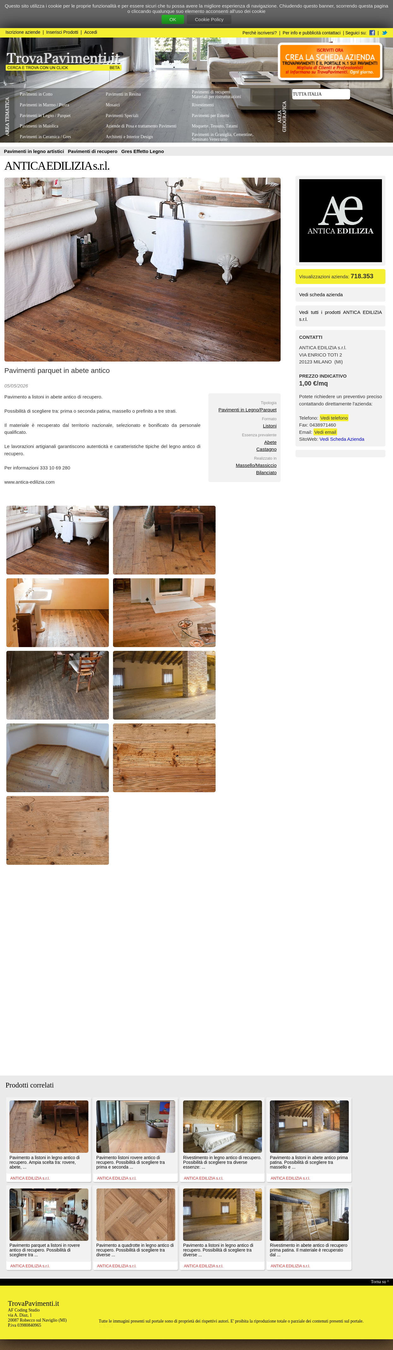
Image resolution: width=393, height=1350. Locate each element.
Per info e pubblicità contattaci (312, 33)
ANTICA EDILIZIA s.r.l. (57, 165)
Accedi (90, 32)
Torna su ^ (380, 1281)
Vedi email (325, 432)
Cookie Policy (209, 19)
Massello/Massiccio (256, 465)
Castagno (266, 449)
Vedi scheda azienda (321, 294)
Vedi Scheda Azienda (341, 439)
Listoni (270, 425)
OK (173, 19)
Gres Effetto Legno (142, 151)
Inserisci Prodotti (62, 32)
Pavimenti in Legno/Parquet (247, 409)
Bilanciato (266, 472)
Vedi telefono (334, 418)
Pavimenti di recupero (93, 151)
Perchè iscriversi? (259, 33)
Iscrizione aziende (23, 32)
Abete (270, 442)
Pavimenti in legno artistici (34, 151)
